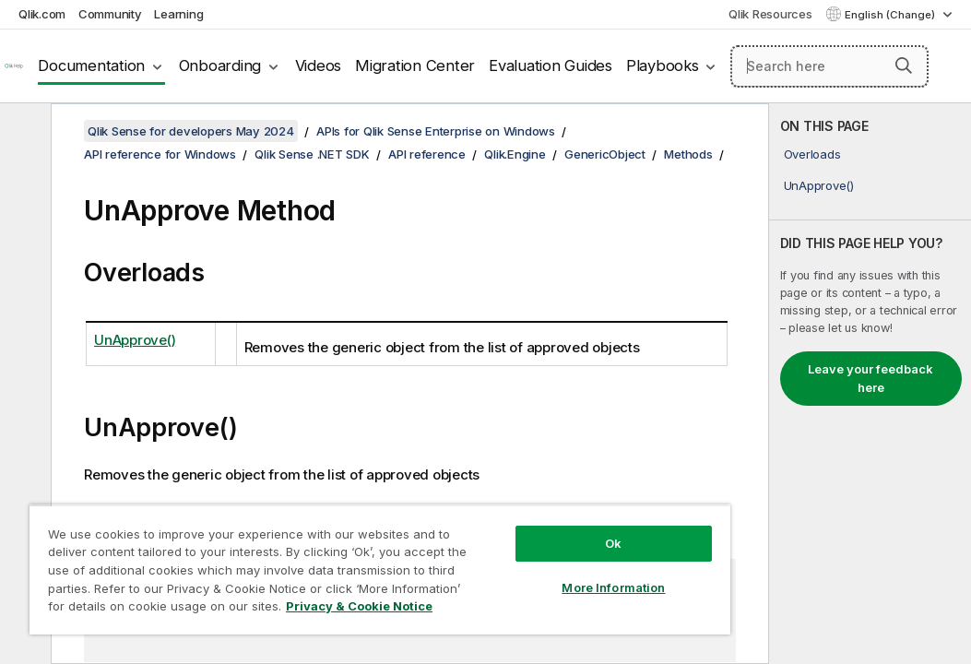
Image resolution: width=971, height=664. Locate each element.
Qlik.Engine (514, 154)
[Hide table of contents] (23, 132)
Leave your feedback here (870, 378)
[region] (311, 553)
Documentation (91, 65)
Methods (688, 154)
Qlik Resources (770, 13)
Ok (497, 511)
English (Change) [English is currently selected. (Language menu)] (891, 14)
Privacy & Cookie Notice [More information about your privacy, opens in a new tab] (155, 609)
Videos (318, 65)
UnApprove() (819, 185)
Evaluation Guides (550, 65)
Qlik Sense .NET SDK (312, 154)
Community (110, 13)
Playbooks (662, 65)
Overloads (812, 154)
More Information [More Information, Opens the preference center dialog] (497, 555)
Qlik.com (41, 13)
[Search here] (829, 66)
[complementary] (870, 383)
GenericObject (604, 154)
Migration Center (415, 65)
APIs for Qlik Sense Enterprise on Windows (435, 131)
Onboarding (220, 65)
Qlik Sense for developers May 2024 (191, 131)
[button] (904, 65)
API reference (427, 154)
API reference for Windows (160, 154)
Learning (178, 13)
